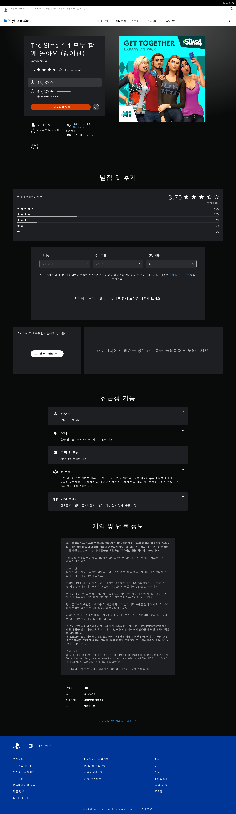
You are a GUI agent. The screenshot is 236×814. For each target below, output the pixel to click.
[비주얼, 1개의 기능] (118, 413)
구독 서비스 (134, 18)
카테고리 (102, 18)
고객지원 (81, 9)
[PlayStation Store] (18, 17)
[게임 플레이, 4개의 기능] (118, 498)
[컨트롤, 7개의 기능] (118, 475)
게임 (13, 9)
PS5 (20, 9)
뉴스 (60, 9)
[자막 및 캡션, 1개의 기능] (118, 452)
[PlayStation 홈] (6, 9)
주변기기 (50, 9)
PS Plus (38, 9)
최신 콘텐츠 (85, 18)
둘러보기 (152, 18)
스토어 (70, 9)
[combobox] (64, 261)
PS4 (28, 9)
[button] (79, 124)
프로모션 (117, 18)
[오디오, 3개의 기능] (118, 433)
